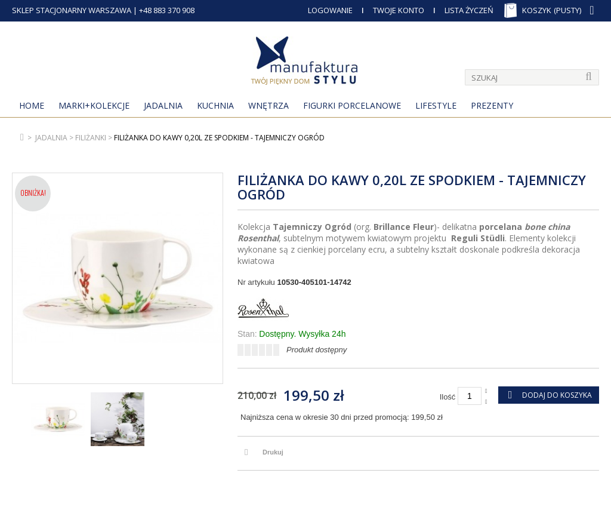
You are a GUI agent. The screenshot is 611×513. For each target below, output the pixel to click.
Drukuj (273, 452)
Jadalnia (163, 105)
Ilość (448, 397)
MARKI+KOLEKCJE (93, 105)
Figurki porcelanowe (352, 105)
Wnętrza (268, 105)
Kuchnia (215, 105)
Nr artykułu (256, 282)
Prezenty (492, 105)
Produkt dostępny (316, 350)
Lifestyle (435, 105)
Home (31, 105)
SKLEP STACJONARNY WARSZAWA (71, 10)
